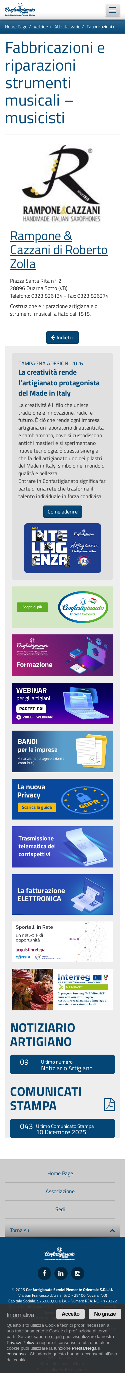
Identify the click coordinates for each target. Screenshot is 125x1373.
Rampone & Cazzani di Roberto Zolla (59, 249)
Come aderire (63, 511)
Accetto (70, 1314)
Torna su (62, 1230)
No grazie (105, 1314)
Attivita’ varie (67, 26)
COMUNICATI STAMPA (62, 1098)
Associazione (60, 1191)
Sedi (60, 1209)
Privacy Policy (20, 1342)
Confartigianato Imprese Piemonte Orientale (23, 9)
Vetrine (41, 26)
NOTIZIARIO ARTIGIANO (42, 1034)
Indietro (62, 337)
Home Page (16, 26)
